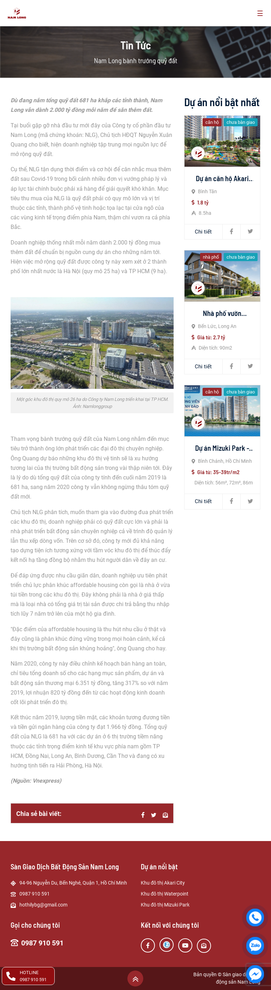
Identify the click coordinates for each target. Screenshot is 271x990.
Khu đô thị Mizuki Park (165, 905)
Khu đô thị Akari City (163, 883)
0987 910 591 (42, 943)
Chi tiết (203, 232)
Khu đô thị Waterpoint (164, 894)
